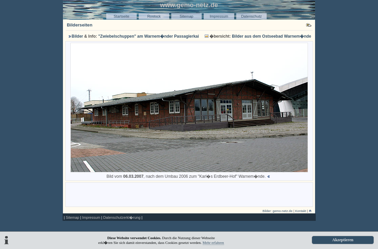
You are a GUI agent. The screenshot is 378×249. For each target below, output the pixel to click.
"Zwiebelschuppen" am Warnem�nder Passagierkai (148, 36)
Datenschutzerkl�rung (121, 217)
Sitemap (186, 16)
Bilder (77, 36)
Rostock (154, 16)
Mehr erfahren (213, 243)
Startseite (121, 16)
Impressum (219, 16)
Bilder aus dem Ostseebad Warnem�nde (271, 36)
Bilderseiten (80, 24)
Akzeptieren (342, 239)
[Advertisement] (189, 194)
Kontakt (300, 211)
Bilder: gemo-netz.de (278, 211)
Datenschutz (251, 16)
